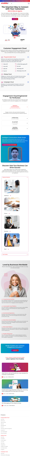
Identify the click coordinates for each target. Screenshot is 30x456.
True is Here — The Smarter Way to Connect (15, 1)
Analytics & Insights (4, 446)
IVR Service (3, 420)
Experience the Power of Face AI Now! (9, 144)
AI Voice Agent (3, 440)
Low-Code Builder (4, 431)
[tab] (15, 106)
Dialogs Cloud (6, 74)
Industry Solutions (6, 177)
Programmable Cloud (8, 57)
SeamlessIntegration (15, 128)
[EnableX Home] (4, 3)
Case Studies (5, 254)
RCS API (2, 427)
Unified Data (15, 118)
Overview (2, 437)
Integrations (3, 444)
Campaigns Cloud (7, 82)
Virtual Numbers (4, 433)
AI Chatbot (3, 438)
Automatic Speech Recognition (6, 428)
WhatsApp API (3, 425)
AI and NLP (15, 123)
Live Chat (2, 441)
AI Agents (2, 449)
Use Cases (2, 443)
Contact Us (15, 350)
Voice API (2, 419)
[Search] (10, 3)
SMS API (2, 423)
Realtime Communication (15, 107)
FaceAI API (3, 430)
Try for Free (15, 18)
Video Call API (3, 422)
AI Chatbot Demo (4, 447)
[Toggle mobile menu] (28, 3)
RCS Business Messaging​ (5, 454)
